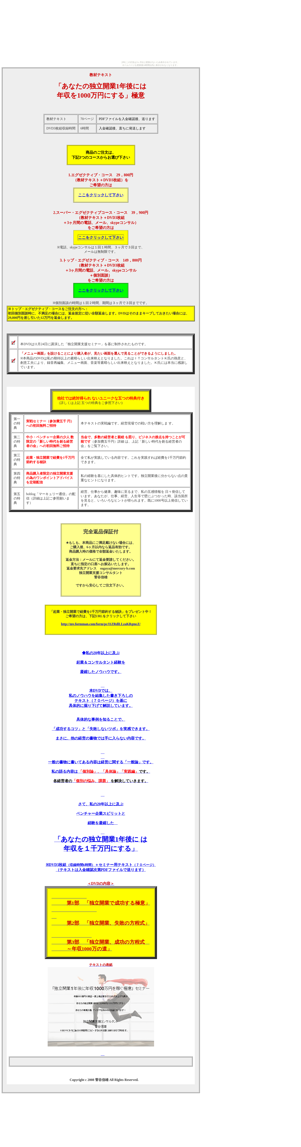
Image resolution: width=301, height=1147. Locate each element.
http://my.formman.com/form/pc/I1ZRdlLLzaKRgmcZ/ (100, 624)
